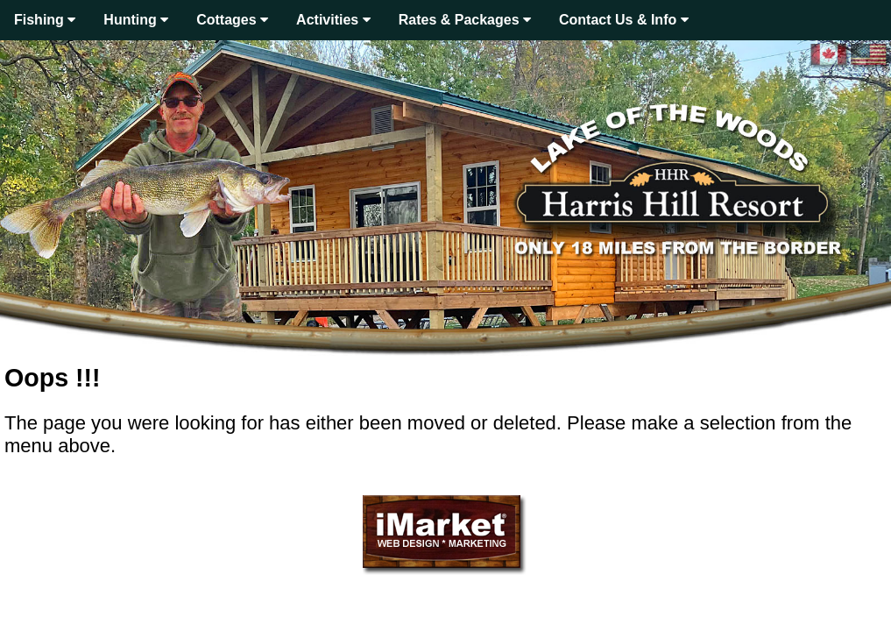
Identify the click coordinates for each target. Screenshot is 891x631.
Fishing (44, 19)
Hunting (135, 19)
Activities (333, 19)
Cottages (232, 19)
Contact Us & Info (624, 19)
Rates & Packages (465, 19)
